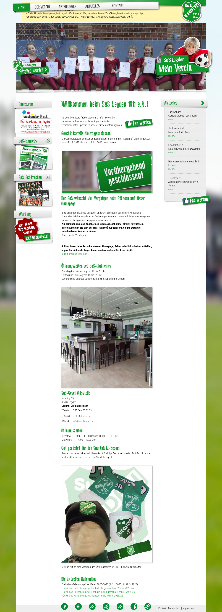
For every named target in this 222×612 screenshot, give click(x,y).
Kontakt (118, 5)
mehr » (171, 119)
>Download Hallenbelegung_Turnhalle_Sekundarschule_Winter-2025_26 (98, 591)
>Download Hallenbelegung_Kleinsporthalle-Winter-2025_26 (92, 595)
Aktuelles (92, 6)
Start (21, 7)
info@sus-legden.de (83, 421)
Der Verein (42, 7)
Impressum (188, 608)
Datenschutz (174, 608)
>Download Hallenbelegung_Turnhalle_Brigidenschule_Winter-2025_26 (97, 588)
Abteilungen (67, 6)
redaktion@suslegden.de (74, 253)
